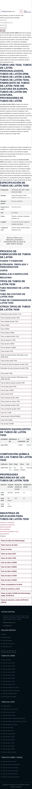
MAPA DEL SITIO (7, 646)
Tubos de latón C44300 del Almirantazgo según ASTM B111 (15, 594)
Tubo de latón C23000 (9, 562)
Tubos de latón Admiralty (8, 712)
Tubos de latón (6, 549)
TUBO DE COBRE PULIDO (9, 693)
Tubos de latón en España (9, 752)
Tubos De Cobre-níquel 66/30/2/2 (11, 764)
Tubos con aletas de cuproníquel (10, 776)
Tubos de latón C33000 (8, 749)
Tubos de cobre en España (9, 696)
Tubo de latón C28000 (9, 567)
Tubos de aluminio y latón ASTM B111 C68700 (15, 601)
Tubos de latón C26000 (8, 739)
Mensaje (2, 28)
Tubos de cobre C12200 (8, 681)
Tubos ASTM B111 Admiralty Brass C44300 (13, 718)
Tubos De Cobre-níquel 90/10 (10, 770)
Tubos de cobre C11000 (8, 675)
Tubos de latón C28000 (8, 746)
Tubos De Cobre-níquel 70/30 (10, 767)
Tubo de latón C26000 (9, 571)
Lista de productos (7, 640)
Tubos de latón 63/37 (8, 554)
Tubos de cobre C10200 (8, 666)
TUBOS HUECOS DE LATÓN (10, 709)
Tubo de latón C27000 (9, 576)
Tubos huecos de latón (9, 545)
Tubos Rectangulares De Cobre (10, 687)
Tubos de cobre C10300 (8, 669)
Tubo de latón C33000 (9, 580)
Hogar (4, 634)
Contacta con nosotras (8, 643)
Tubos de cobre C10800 (8, 672)
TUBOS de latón (6, 706)
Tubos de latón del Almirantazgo (13, 540)
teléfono (2, 25)
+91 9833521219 (27, 11)
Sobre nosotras (6, 637)
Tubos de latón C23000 (8, 736)
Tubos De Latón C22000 (8, 733)
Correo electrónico (5, 22)
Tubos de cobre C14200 (8, 684)
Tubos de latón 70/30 (8, 558)
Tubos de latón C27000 (8, 743)
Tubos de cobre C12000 (8, 678)
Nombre (2, 20)
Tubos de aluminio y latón (10, 589)
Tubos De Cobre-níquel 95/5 (9, 773)
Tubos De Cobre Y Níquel (9, 761)
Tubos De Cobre (6, 659)
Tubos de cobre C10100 (8, 663)
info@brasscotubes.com (8, 11)
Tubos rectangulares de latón (11, 584)
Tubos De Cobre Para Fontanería (11, 690)
